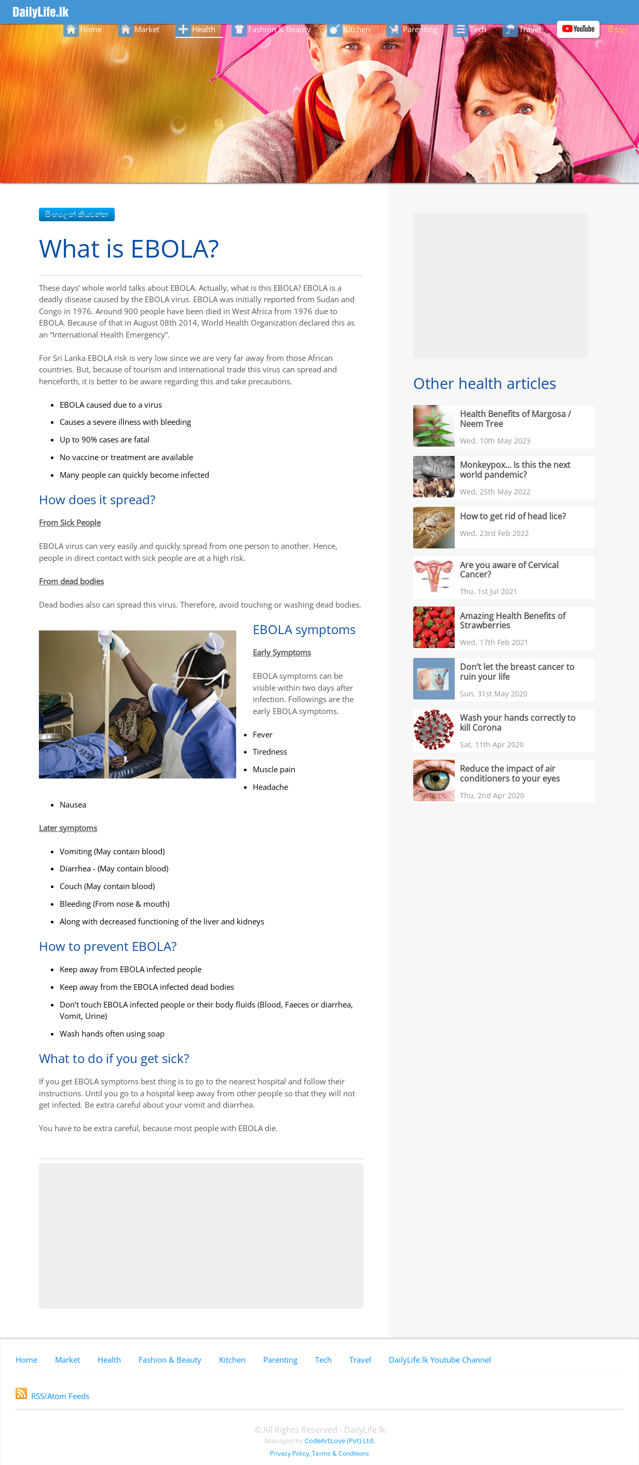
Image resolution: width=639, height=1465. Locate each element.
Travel (360, 1359)
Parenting (280, 1359)
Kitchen (232, 1359)
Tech (323, 1359)
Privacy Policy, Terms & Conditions (319, 1453)
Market (67, 1359)
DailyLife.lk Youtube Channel (440, 1359)
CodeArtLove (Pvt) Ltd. (340, 1440)
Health (109, 1359)
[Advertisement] (201, 1236)
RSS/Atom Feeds (52, 1396)
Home (26, 1359)
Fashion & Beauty (170, 1359)
